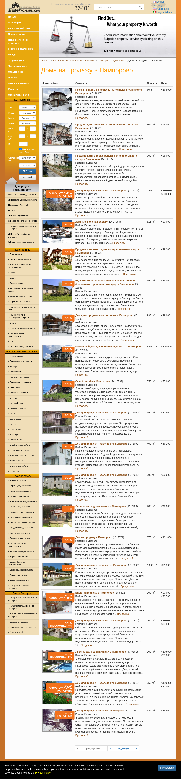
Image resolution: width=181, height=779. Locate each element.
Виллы (13, 278)
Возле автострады (18, 461)
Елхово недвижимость (20, 496)
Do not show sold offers (26, 150)
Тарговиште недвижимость (22, 551)
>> (135, 748)
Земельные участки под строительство (19, 265)
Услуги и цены (16, 60)
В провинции (15, 429)
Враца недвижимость (19, 575)
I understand (167, 767)
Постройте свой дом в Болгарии (19, 235)
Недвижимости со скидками (18, 41)
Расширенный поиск (20, 28)
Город (11, 113)
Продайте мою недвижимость (22, 200)
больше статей (16, 632)
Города (12, 54)
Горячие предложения (20, 48)
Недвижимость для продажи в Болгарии (70, 4)
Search (27, 171)
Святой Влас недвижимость (22, 522)
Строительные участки (20, 302)
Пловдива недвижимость (21, 517)
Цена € (10, 130)
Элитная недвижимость (20, 259)
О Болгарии (15, 22)
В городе (14, 435)
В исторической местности (22, 455)
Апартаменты (16, 254)
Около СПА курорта (19, 393)
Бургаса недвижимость (20, 491)
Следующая (122, 748)
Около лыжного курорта (20, 382)
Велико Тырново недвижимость (16, 563)
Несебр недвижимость (20, 507)
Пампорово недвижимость (22, 512)
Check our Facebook (18, 205)
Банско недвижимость (20, 481)
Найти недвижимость (19, 215)
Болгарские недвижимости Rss (21, 243)
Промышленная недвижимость (16, 334)
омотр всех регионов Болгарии (18, 586)
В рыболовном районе (20, 445)
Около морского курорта (21, 361)
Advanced (27, 177)
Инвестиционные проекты (21, 296)
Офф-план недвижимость (21, 346)
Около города (16, 440)
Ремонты (13, 89)
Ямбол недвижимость (20, 580)
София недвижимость (20, 533)
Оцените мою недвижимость (22, 194)
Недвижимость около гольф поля (21, 308)
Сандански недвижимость (21, 528)
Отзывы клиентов (18, 83)
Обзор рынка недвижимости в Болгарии (22, 599)
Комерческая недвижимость (22, 328)
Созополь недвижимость (21, 538)
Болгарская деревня (19, 622)
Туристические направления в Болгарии (22, 615)
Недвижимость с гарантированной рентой (19, 316)
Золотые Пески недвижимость (23, 502)
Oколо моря (15, 372)
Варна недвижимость (19, 557)
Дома (12, 273)
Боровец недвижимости (20, 486)
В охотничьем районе (19, 450)
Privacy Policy (43, 772)
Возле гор (14, 471)
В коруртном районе (19, 466)
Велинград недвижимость (21, 570)
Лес (11, 341)
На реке (13, 424)
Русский (162, 8)
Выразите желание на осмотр (22, 221)
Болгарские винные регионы (23, 627)
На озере (14, 414)
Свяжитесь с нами (18, 94)
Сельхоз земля (16, 283)
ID (9, 144)
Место (11, 118)
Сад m (10, 137)
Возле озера (15, 419)
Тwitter (12, 210)
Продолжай (81, 118)
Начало (12, 17)
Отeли (13, 323)
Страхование (15, 72)
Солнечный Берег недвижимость (17, 544)
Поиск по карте (16, 34)
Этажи (11, 123)
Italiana (163, 12)
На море (13, 366)
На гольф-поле (16, 403)
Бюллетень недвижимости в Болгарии (22, 227)
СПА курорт (15, 387)
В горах (13, 398)
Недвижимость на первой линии (20, 289)
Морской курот (16, 356)
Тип (10, 108)
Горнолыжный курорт (19, 377)
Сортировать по (12, 159)
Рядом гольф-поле (18, 408)
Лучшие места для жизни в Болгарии (21, 607)
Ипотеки (12, 77)
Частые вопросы (18, 66)
